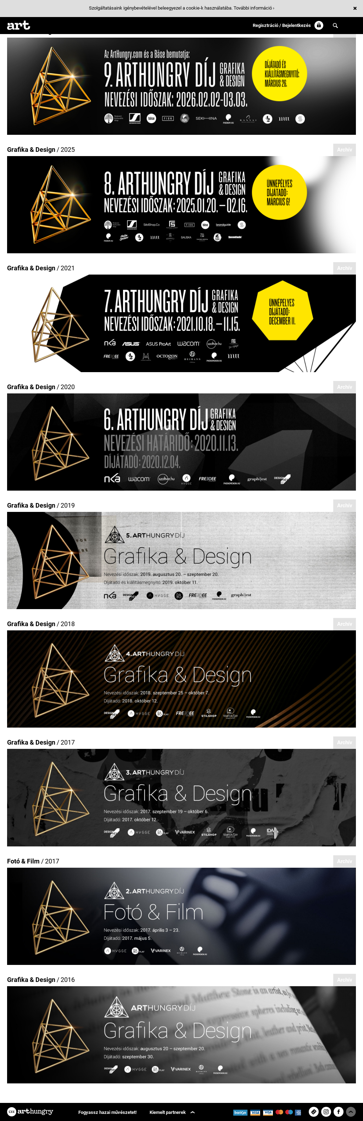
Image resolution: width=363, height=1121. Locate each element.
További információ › (254, 8)
